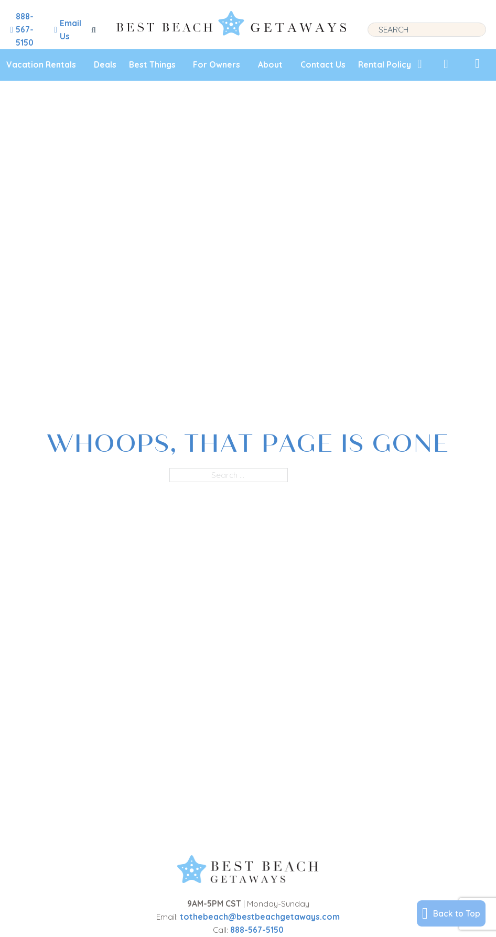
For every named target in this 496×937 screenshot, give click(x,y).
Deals (105, 64)
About (270, 64)
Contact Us (323, 64)
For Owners (216, 64)
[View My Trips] (477, 63)
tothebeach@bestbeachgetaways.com (260, 916)
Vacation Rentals (41, 64)
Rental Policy (384, 64)
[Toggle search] (93, 30)
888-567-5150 (257, 929)
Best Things (152, 64)
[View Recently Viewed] (446, 64)
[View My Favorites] (419, 64)
